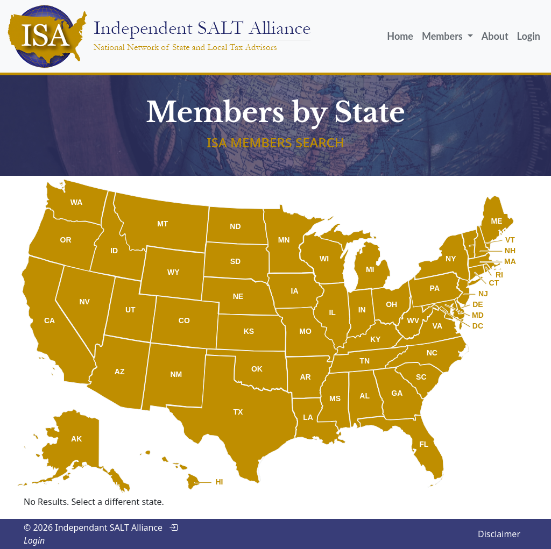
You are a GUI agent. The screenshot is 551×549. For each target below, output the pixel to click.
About (495, 36)
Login (528, 36)
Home (400, 36)
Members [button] (443, 36)
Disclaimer (499, 534)
